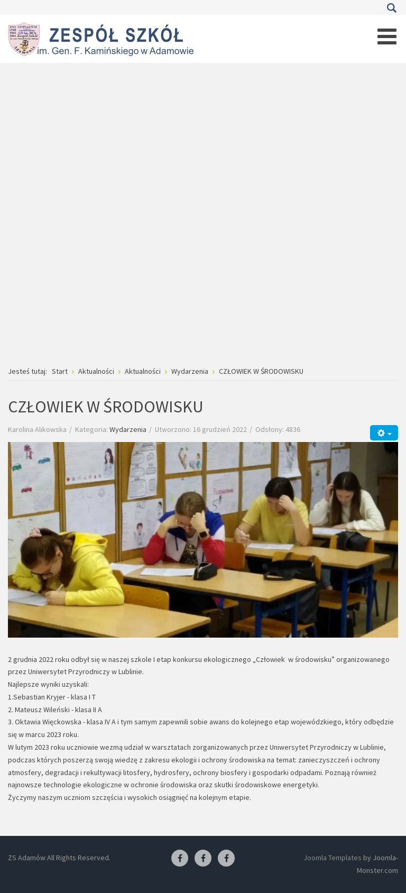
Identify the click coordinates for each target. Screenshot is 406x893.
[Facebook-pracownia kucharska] (226, 858)
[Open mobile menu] (387, 36)
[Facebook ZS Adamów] (179, 858)
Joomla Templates (332, 857)
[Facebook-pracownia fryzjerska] (203, 858)
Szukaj (391, 8)
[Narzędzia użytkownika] (384, 432)
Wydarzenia (127, 429)
